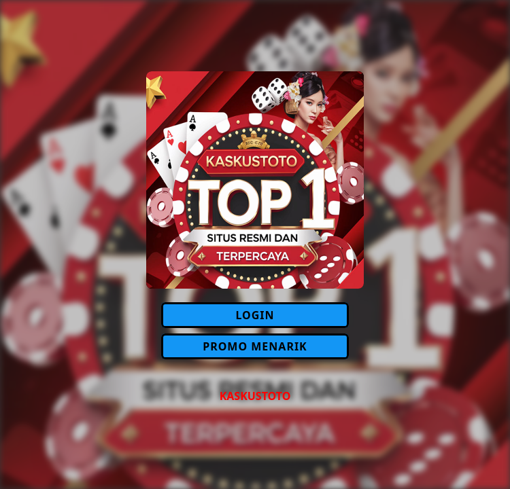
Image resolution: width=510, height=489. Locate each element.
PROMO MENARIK (255, 346)
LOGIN (254, 315)
